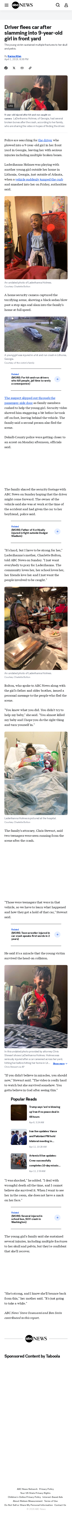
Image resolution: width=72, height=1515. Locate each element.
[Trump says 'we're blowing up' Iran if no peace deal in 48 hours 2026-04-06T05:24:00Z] (36, 1114)
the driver (45, 140)
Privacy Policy (46, 1489)
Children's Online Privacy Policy (24, 1497)
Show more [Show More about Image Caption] (60, 1063)
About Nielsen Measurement (28, 1501)
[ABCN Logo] (22, 5)
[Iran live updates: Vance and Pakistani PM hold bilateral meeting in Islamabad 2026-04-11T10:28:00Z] (36, 1139)
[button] (6, 5)
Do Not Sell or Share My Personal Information (28, 1505)
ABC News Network (27, 1489)
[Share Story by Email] (22, 68)
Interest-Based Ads (52, 1497)
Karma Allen (14, 56)
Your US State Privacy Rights (35, 1493)
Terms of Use (51, 1501)
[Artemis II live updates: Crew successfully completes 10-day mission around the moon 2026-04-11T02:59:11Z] (36, 1163)
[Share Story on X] (14, 68)
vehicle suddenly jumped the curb (39, 179)
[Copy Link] (30, 68)
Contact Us (60, 1505)
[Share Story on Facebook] (6, 68)
